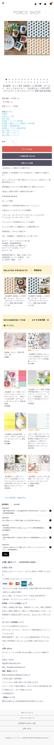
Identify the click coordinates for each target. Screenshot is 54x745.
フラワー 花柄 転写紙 (17, 128)
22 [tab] (29, 83)
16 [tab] (10, 83)
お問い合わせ (27, 728)
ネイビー (16, 130)
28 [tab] (47, 83)
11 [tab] (38, 80)
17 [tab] (13, 83)
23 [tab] (32, 83)
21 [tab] (25, 83)
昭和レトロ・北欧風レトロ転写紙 (22, 123)
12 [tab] (41, 80)
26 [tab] (41, 83)
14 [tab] (47, 80)
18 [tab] (16, 83)
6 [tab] (22, 80)
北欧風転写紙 (15, 126)
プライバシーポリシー (27, 718)
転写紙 (4, 114)
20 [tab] (22, 83)
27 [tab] (44, 83)
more (5, 554)
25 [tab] (38, 83)
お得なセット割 (8, 116)
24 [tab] (35, 83)
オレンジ (16, 133)
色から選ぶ (6, 119)
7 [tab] (25, 80)
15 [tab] (7, 83)
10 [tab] (35, 80)
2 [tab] (10, 80)
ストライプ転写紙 (16, 121)
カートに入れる (27, 149)
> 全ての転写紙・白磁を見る (14, 498)
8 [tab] (29, 80)
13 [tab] (44, 80)
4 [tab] (16, 80)
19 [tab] (19, 83)
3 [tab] (13, 80)
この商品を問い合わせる (27, 156)
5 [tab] (19, 80)
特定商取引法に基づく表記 (27, 723)
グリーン (16, 135)
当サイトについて (27, 712)
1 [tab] (7, 80)
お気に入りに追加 (27, 163)
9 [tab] (32, 80)
